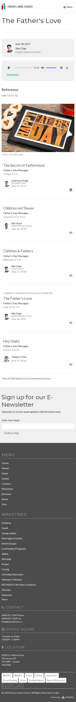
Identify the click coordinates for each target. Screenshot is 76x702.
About (5, 468)
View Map (6, 664)
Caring (5, 569)
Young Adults (9, 533)
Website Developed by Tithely (38, 696)
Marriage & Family (12, 538)
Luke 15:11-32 (10, 95)
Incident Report (36, 680)
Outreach (7, 594)
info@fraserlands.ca (12, 621)
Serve (5, 499)
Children (6, 522)
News (5, 473)
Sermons (6, 493)
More (5, 599)
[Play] (9, 67)
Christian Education (12, 574)
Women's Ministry (12, 579)
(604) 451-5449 (9, 615)
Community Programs (14, 548)
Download (12, 74)
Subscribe (11, 433)
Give (4, 504)
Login (56, 692)
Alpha (5, 553)
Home (5, 463)
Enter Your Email (10, 420)
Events (5, 478)
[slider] (22, 67)
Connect (6, 483)
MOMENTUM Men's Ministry (19, 584)
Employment (52, 675)
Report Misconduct (56, 680)
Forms (23, 680)
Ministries (7, 488)
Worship (6, 558)
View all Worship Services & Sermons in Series (26, 378)
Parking (38, 675)
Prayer (5, 564)
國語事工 (18, 675)
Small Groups (9, 543)
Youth (5, 528)
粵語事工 (7, 675)
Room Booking (10, 680)
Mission (6, 589)
